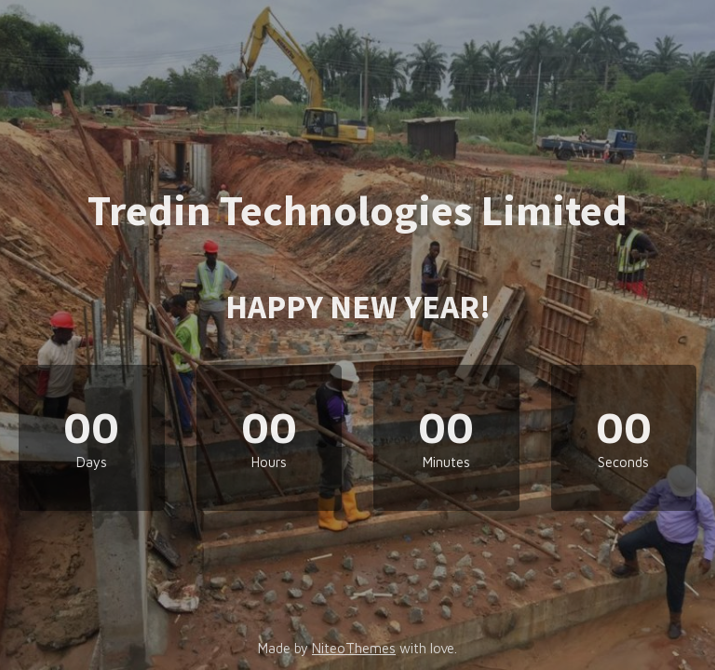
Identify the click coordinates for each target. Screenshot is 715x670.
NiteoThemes (354, 648)
